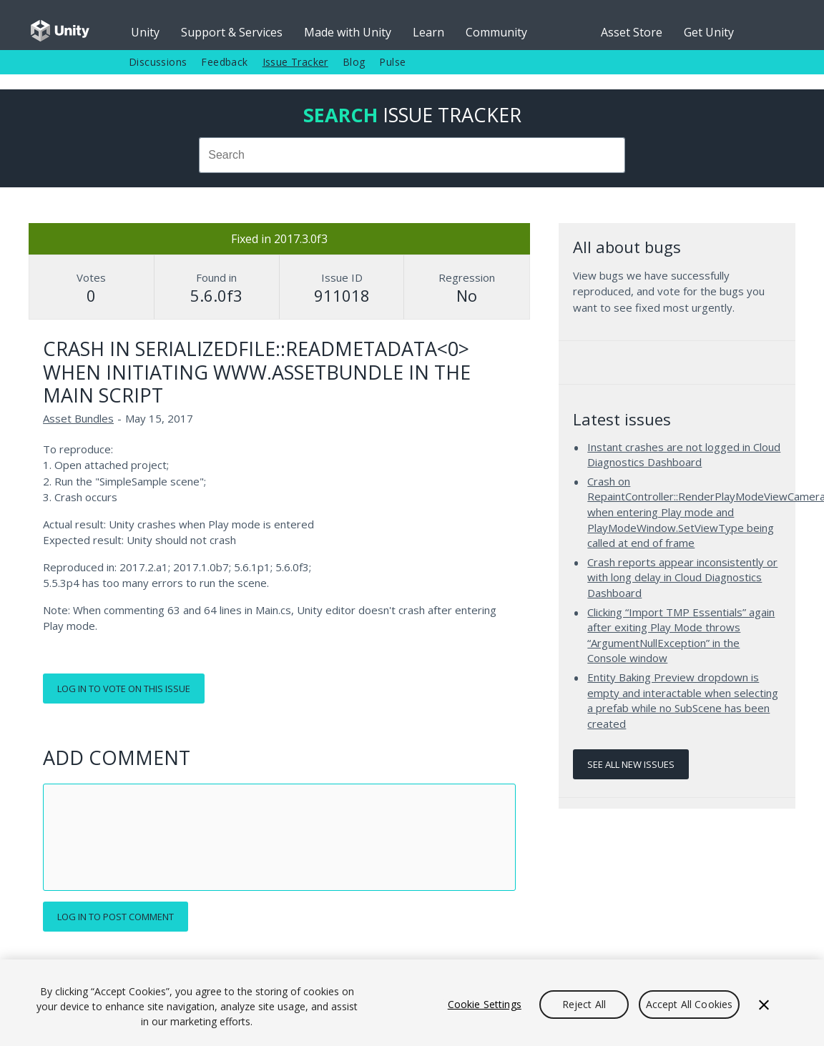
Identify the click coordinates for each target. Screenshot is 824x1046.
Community (496, 32)
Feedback (224, 62)
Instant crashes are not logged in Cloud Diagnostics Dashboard (683, 455)
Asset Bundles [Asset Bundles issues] (78, 418)
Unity (145, 32)
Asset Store (631, 32)
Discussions (158, 62)
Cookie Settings (484, 1004)
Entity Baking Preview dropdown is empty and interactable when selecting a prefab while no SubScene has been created (682, 700)
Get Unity (709, 32)
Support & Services (232, 32)
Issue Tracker (295, 62)
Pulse (392, 62)
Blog (354, 62)
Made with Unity (347, 32)
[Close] (763, 1004)
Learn (428, 32)
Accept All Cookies (689, 1004)
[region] (412, 1002)
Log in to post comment (115, 916)
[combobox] (412, 155)
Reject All (584, 1004)
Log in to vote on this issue (123, 688)
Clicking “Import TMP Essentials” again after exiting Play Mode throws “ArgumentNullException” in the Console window (681, 635)
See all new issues (631, 764)
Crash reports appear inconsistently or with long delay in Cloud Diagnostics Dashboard (682, 577)
